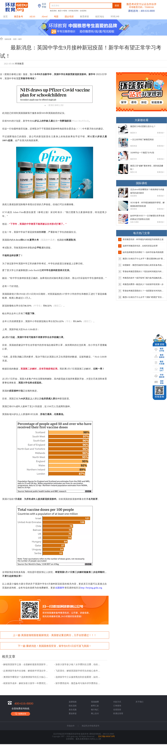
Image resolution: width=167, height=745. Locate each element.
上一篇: (54, 635)
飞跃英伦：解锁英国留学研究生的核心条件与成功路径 (78, 671)
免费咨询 (20, 713)
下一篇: (54, 646)
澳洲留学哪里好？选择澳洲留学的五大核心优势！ (26, 677)
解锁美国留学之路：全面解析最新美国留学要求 (26, 664)
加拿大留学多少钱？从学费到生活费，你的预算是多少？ (78, 664)
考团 (56, 16)
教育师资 (84, 16)
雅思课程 (53, 11)
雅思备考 (18, 16)
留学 (20, 39)
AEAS (32, 16)
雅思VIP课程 (63, 11)
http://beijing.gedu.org (91, 588)
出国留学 (59, 588)
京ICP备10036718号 (106, 736)
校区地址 (99, 16)
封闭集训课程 (73, 11)
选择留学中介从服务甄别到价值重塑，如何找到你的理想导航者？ (78, 677)
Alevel (45, 16)
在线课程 (83, 11)
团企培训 (69, 16)
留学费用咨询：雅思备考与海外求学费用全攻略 (78, 683)
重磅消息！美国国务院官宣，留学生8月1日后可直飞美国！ (58, 646)
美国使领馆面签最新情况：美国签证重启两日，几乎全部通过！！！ (58, 635)
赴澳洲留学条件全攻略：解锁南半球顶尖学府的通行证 (26, 671)
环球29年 (115, 16)
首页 (5, 16)
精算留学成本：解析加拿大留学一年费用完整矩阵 (26, 683)
